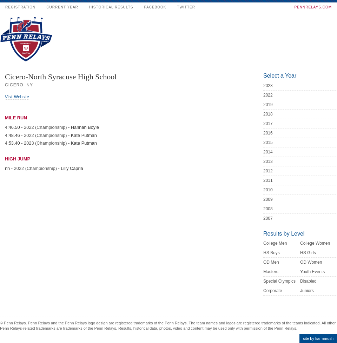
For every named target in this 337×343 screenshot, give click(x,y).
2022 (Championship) (45, 127)
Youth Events (312, 271)
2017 (268, 123)
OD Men (271, 262)
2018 (268, 114)
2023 (268, 85)
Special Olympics (279, 281)
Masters (270, 271)
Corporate (272, 290)
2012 (268, 171)
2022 (268, 95)
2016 (268, 133)
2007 (268, 218)
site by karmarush (318, 338)
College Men (275, 243)
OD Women (311, 262)
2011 (268, 180)
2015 (268, 142)
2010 (268, 189)
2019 (268, 104)
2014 (268, 152)
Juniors (307, 290)
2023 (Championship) (45, 143)
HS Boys (271, 252)
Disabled (308, 281)
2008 (268, 208)
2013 (268, 161)
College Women (315, 243)
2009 (268, 199)
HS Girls (308, 252)
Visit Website (17, 96)
